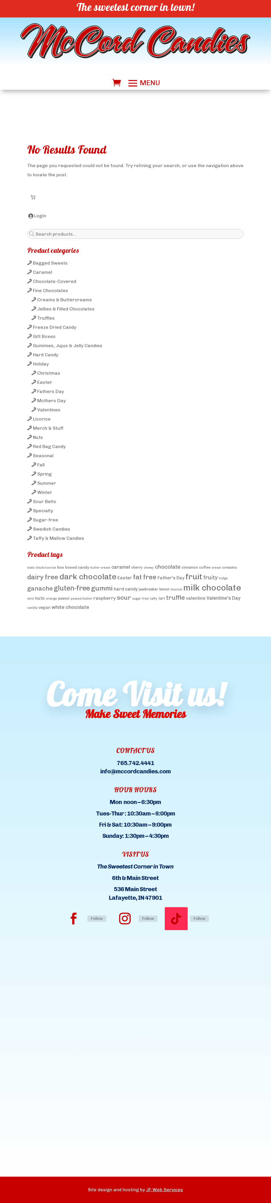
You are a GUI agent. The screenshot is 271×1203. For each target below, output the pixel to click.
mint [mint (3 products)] (30, 598)
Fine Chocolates (50, 290)
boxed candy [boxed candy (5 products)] (77, 567)
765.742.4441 (135, 762)
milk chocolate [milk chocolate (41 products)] (212, 587)
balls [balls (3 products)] (31, 568)
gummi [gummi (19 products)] (102, 588)
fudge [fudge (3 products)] (223, 578)
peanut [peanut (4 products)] (64, 598)
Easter (44, 382)
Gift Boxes (44, 336)
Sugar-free (45, 520)
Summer (46, 483)
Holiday (41, 364)
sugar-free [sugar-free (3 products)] (140, 598)
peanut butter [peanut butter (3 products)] (81, 598)
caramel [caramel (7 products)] (120, 567)
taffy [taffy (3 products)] (153, 598)
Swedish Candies (51, 529)
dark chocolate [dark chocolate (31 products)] (87, 576)
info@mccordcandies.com (135, 771)
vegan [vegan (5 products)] (44, 607)
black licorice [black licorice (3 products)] (46, 568)
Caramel (42, 272)
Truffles (46, 318)
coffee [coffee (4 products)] (204, 567)
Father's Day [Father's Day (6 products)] (171, 577)
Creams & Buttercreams (64, 299)
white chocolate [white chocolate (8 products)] (70, 607)
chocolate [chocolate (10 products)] (167, 567)
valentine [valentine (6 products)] (195, 598)
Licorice (42, 419)
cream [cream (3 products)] (216, 568)
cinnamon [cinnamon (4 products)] (190, 567)
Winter (44, 492)
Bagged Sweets (50, 263)
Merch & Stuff (48, 428)
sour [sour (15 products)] (124, 597)
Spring (44, 474)
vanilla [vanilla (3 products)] (32, 608)
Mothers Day (51, 400)
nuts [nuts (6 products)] (40, 598)
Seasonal (43, 455)
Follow (97, 918)
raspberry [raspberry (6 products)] (104, 598)
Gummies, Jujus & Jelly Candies (67, 345)
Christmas (48, 373)
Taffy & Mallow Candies (58, 538)
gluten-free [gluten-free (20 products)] (72, 588)
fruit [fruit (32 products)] (194, 576)
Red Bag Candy (49, 446)
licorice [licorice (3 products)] (176, 589)
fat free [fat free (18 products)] (144, 577)
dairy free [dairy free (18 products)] (42, 577)
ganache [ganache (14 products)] (40, 588)
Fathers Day (50, 391)
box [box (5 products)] (60, 567)
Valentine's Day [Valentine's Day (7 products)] (223, 598)
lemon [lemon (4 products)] (164, 589)
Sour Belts (44, 501)
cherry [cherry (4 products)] (137, 567)
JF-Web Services (164, 1189)
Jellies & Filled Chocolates (66, 309)
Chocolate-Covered (54, 281)
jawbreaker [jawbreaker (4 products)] (148, 589)
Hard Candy (45, 354)
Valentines (48, 409)
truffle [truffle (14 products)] (175, 597)
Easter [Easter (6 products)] (124, 577)
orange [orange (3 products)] (51, 598)
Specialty (43, 510)
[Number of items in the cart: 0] (33, 197)
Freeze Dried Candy (54, 327)
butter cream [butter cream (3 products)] (100, 568)
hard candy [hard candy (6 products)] (126, 589)
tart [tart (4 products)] (161, 598)
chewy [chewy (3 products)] (149, 568)
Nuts (38, 437)
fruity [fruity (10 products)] (210, 577)
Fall (41, 464)
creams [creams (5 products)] (229, 567)
